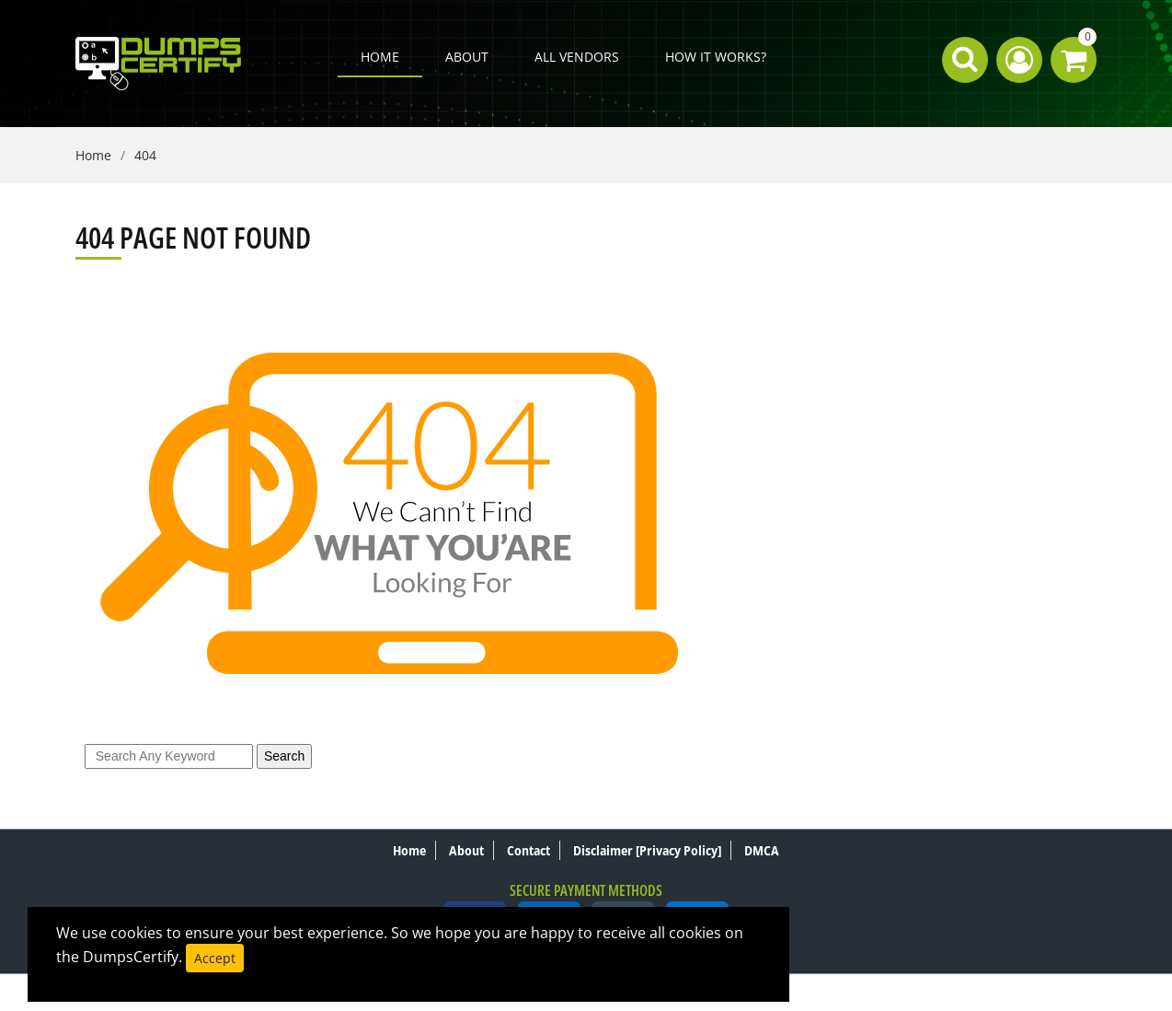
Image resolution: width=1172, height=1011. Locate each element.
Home (380, 56)
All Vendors (576, 56)
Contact (528, 850)
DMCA (761, 850)
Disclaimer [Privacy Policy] (647, 850)
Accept (215, 958)
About (466, 56)
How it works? (715, 56)
